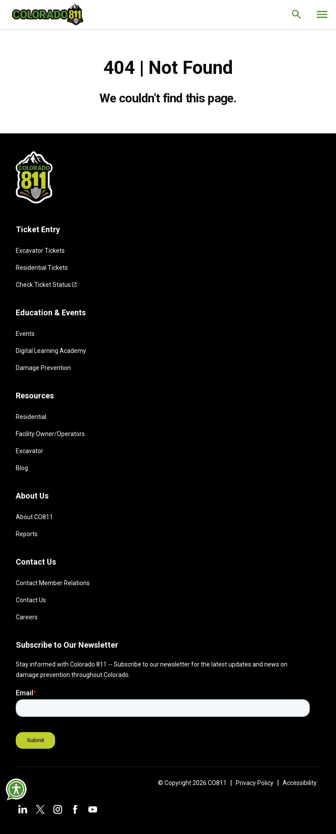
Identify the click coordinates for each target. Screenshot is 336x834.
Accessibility (300, 782)
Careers (27, 617)
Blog (22, 467)
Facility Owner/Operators (50, 433)
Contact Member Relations (53, 582)
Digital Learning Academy (51, 350)
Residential (31, 416)
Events (25, 333)
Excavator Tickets (40, 250)
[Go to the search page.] (296, 14)
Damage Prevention (43, 367)
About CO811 (34, 516)
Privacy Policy (254, 782)
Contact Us (31, 600)
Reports (27, 533)
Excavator (29, 450)
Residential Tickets (42, 267)
